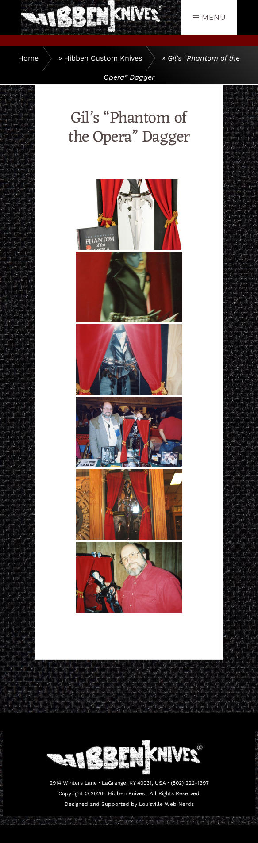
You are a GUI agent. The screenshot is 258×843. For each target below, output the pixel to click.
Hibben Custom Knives (103, 58)
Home (28, 58)
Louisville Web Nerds (166, 804)
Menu (214, 17)
